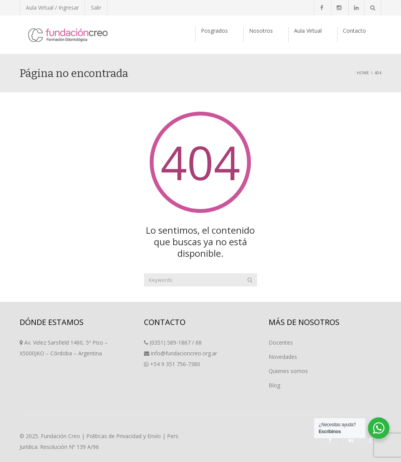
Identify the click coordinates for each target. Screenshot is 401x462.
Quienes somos (288, 371)
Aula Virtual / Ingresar (52, 7)
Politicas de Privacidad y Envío (123, 436)
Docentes (281, 342)
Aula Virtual (308, 30)
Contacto (354, 30)
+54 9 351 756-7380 (175, 364)
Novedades (283, 356)
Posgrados (214, 30)
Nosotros (261, 30)
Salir (96, 7)
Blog (274, 385)
